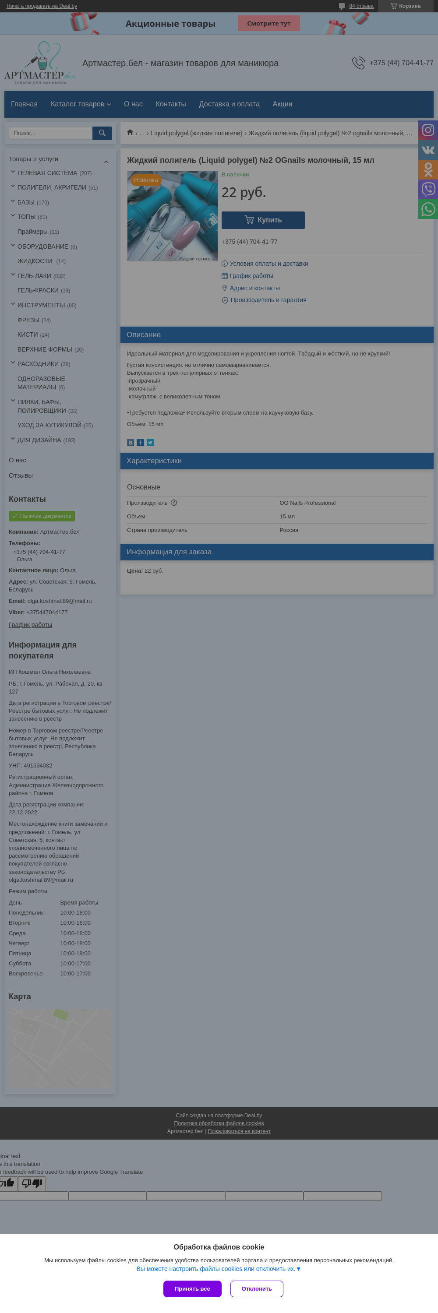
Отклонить (257, 1288)
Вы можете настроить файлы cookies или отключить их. (215, 1268)
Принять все (192, 1288)
